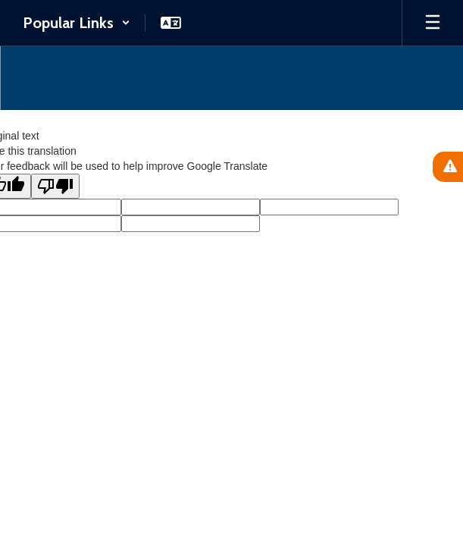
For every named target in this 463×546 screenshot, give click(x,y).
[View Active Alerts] (448, 167)
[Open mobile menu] (432, 23)
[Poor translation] (55, 186)
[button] (76, 23)
